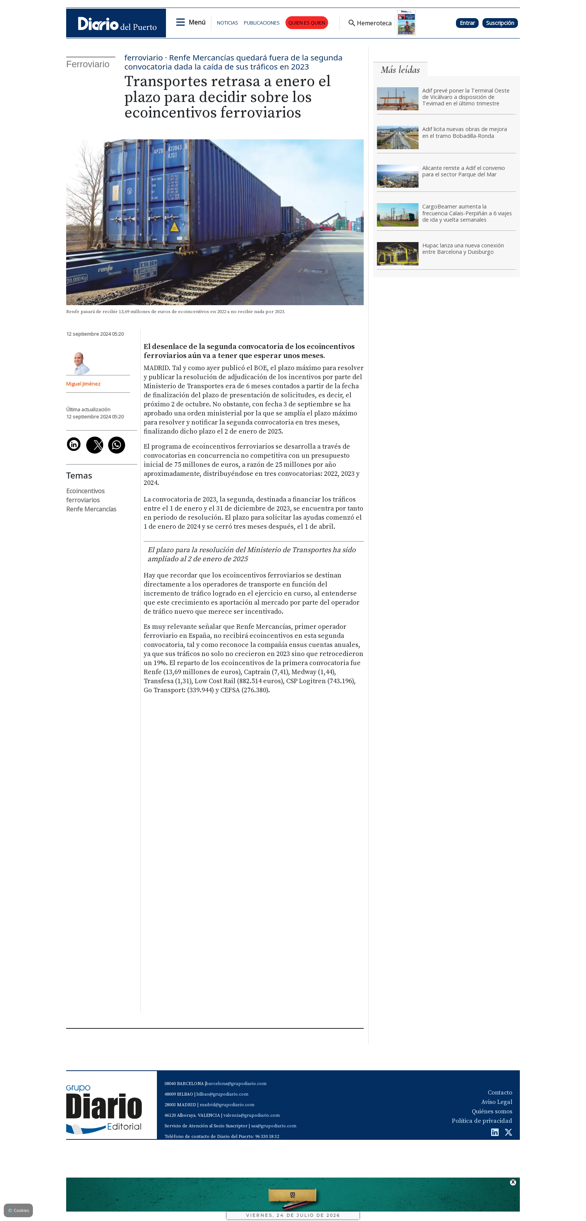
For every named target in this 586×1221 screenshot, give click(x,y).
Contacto (500, 1092)
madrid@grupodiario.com (227, 1105)
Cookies (18, 1210)
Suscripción (500, 22)
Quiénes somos (492, 1111)
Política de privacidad (482, 1121)
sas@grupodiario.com (273, 1126)
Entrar (467, 22)
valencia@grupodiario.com (251, 1115)
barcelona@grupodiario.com (236, 1084)
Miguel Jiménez (83, 383)
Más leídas (400, 69)
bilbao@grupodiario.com (222, 1094)
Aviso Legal (496, 1102)
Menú (197, 22)
